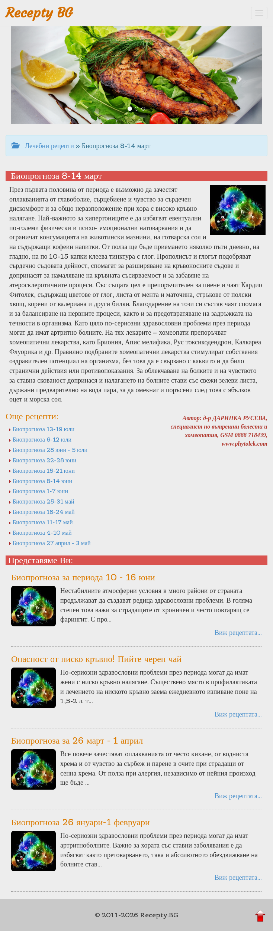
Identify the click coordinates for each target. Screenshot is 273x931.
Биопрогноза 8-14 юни (40, 481)
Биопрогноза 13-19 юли (41, 429)
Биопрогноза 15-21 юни (42, 470)
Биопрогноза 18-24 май (42, 511)
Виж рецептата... (238, 632)
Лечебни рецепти (43, 145)
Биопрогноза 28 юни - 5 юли (48, 449)
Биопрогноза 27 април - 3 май (50, 543)
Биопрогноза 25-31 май (41, 501)
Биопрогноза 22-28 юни (42, 460)
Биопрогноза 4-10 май (40, 532)
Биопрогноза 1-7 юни (38, 491)
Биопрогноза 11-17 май (41, 522)
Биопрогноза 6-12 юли (40, 439)
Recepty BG (39, 12)
